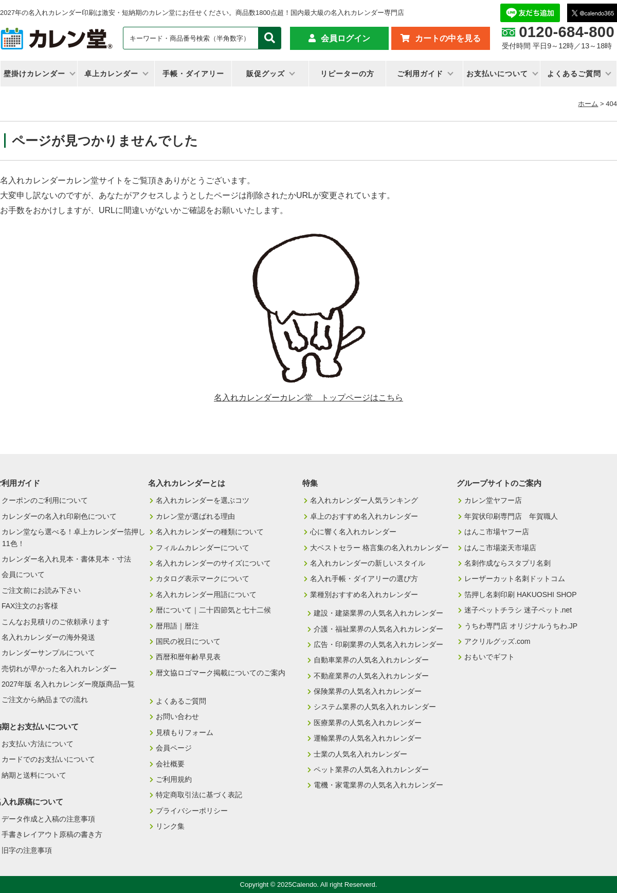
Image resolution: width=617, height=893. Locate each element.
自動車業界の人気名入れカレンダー (371, 660)
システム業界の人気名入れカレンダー (375, 707)
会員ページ (174, 748)
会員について (23, 574)
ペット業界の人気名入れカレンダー (371, 769)
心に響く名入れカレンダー (353, 532)
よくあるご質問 (574, 73)
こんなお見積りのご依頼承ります (56, 622)
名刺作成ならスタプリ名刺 (507, 563)
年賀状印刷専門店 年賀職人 (511, 516)
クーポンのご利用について (45, 500)
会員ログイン (345, 38)
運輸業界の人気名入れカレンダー (368, 738)
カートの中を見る (448, 38)
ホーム (588, 104)
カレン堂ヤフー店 (493, 500)
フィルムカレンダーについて (202, 548)
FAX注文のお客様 (30, 606)
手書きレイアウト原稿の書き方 (52, 834)
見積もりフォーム (184, 732)
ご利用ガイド (420, 73)
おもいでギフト (489, 657)
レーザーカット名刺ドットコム (514, 578)
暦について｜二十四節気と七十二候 (213, 610)
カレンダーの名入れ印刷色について (59, 516)
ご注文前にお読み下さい (41, 590)
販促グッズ (265, 73)
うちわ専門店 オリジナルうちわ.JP (520, 626)
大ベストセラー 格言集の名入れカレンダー (379, 548)
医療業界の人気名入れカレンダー (368, 723)
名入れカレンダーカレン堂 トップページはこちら (308, 397)
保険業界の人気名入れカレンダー (368, 691)
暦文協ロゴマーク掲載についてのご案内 (220, 673)
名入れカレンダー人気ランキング (364, 500)
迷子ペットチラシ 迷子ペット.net (518, 610)
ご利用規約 (174, 779)
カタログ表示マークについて (202, 578)
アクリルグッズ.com (497, 641)
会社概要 (170, 764)
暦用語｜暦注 (177, 626)
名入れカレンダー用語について (206, 594)
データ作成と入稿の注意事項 (48, 819)
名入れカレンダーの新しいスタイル (367, 563)
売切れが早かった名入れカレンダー (59, 668)
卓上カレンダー (111, 73)
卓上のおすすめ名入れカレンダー (364, 516)
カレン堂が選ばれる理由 (195, 516)
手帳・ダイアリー (193, 73)
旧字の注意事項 (27, 850)
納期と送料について (34, 775)
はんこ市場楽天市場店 (500, 548)
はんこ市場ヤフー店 (496, 532)
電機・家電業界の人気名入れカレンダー (378, 785)
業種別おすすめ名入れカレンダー (364, 594)
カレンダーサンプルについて (48, 653)
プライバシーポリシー (192, 811)
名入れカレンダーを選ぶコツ (202, 500)
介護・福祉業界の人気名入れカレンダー (378, 629)
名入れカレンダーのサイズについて (213, 563)
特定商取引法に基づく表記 (199, 795)
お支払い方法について (38, 744)
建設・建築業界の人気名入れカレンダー (378, 613)
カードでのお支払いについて (48, 759)
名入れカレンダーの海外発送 (48, 637)
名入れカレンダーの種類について (210, 532)
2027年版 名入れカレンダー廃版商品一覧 (68, 684)
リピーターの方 (347, 73)
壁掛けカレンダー (34, 73)
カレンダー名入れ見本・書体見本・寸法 (66, 559)
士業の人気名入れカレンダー (360, 754)
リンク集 (170, 826)
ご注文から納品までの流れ (45, 699)
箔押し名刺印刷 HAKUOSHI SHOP (520, 594)
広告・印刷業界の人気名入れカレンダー (378, 644)
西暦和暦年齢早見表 (188, 657)
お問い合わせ (177, 716)
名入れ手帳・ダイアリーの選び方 (364, 578)
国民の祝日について (188, 641)
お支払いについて (497, 73)
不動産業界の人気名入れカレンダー (371, 676)
